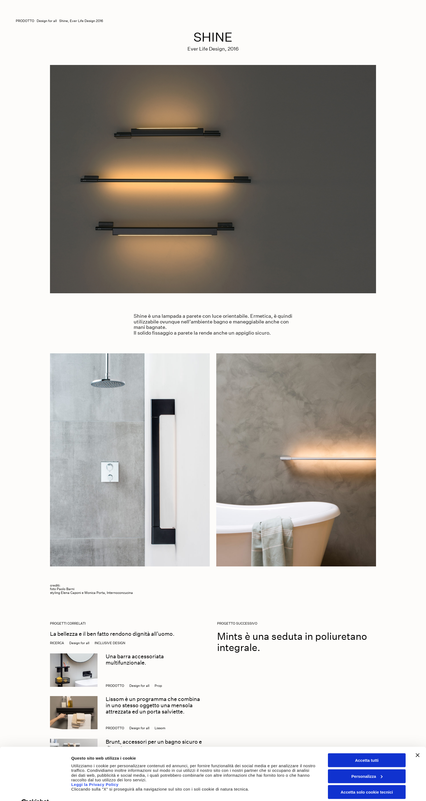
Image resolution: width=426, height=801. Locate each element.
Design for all (47, 21)
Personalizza (367, 763)
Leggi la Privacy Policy (95, 771)
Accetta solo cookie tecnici (367, 779)
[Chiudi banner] (417, 742)
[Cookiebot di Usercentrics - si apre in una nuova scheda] (35, 790)
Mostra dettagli (86, 790)
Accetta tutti (367, 747)
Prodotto (25, 21)
